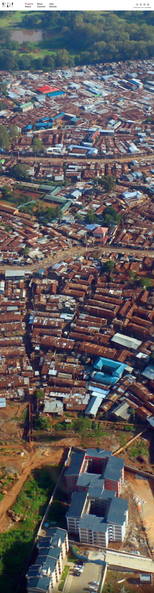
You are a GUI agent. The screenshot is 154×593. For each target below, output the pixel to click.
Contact (41, 6)
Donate (53, 6)
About (28, 6)
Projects (29, 4)
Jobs (51, 4)
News (40, 4)
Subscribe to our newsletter (142, 7)
